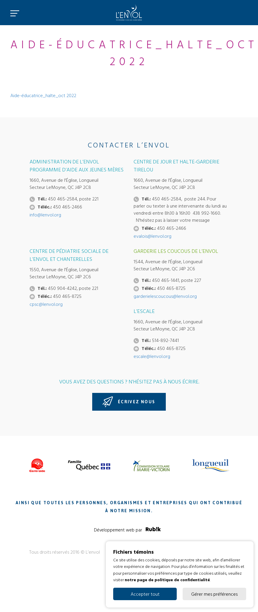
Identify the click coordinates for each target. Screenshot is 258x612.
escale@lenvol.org (152, 356)
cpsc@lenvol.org (46, 304)
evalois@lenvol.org (152, 236)
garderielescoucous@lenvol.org (165, 296)
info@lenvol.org (45, 214)
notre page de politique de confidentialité (167, 579)
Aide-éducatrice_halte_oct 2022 (43, 95)
